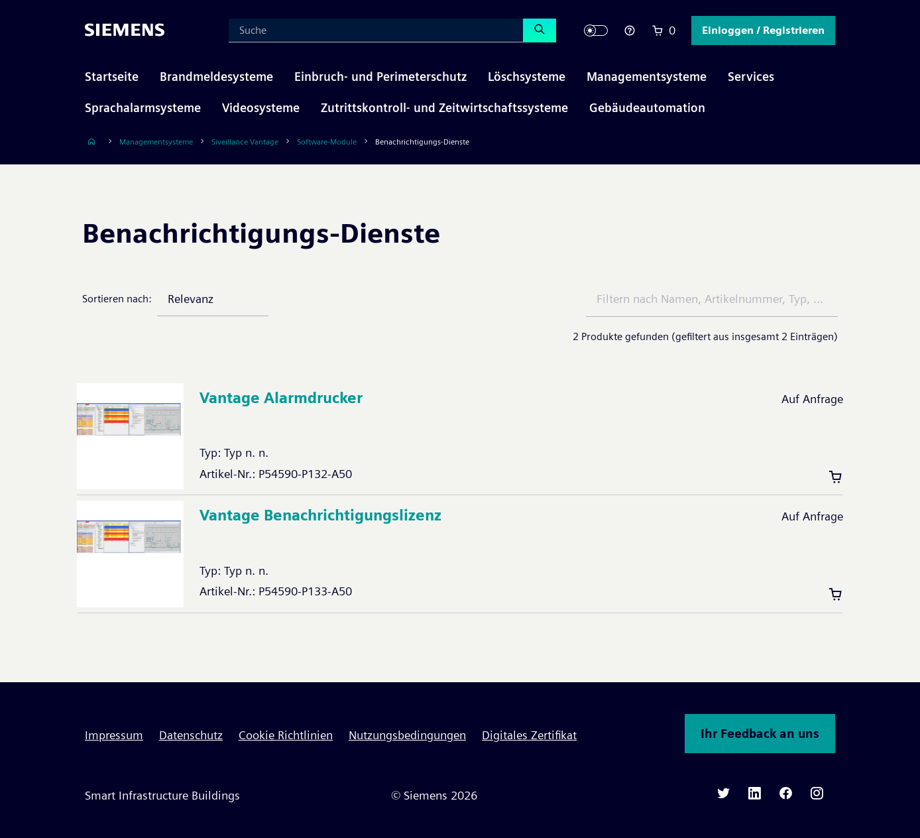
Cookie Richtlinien (286, 735)
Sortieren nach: (117, 298)
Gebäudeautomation (647, 108)
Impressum (114, 735)
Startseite (112, 77)
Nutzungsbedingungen (407, 735)
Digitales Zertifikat (529, 735)
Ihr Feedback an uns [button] (760, 734)
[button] (763, 30)
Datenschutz (191, 735)
